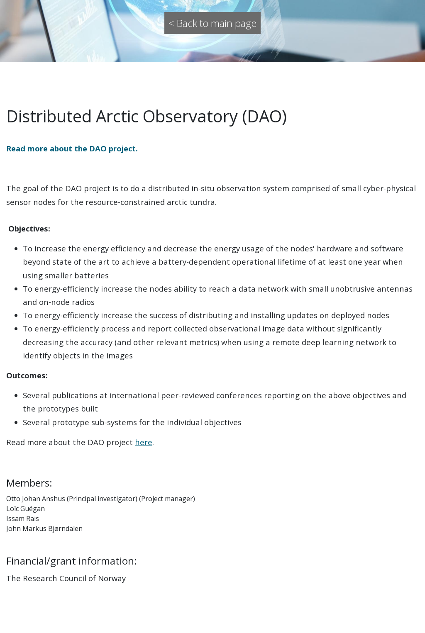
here (143, 442)
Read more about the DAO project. (72, 148)
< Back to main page (212, 23)
